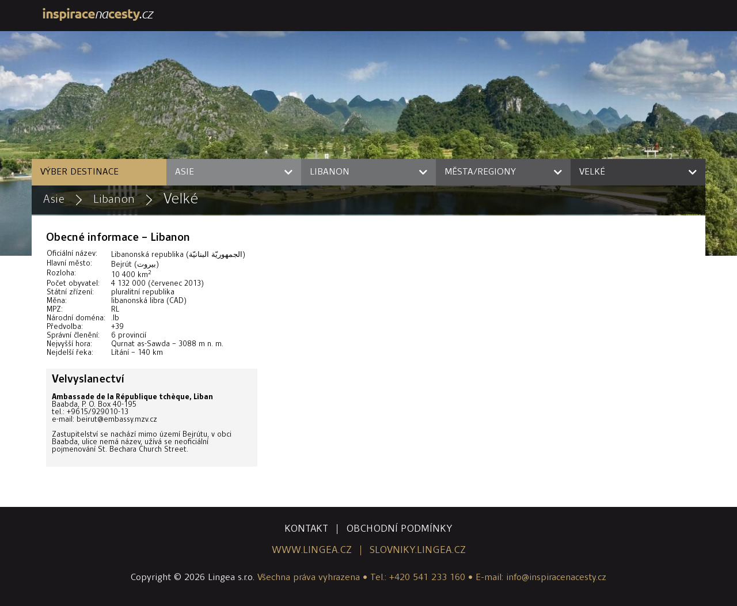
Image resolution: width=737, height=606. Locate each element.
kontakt (306, 529)
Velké (181, 199)
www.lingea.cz (312, 550)
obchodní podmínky (399, 529)
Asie (53, 200)
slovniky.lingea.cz (418, 550)
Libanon (114, 200)
